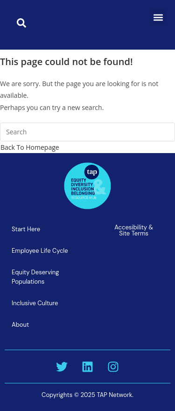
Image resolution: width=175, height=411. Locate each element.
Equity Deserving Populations (35, 277)
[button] (158, 17)
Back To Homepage (29, 147)
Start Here (26, 229)
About (20, 325)
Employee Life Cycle (40, 251)
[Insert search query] (87, 132)
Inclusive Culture (35, 303)
